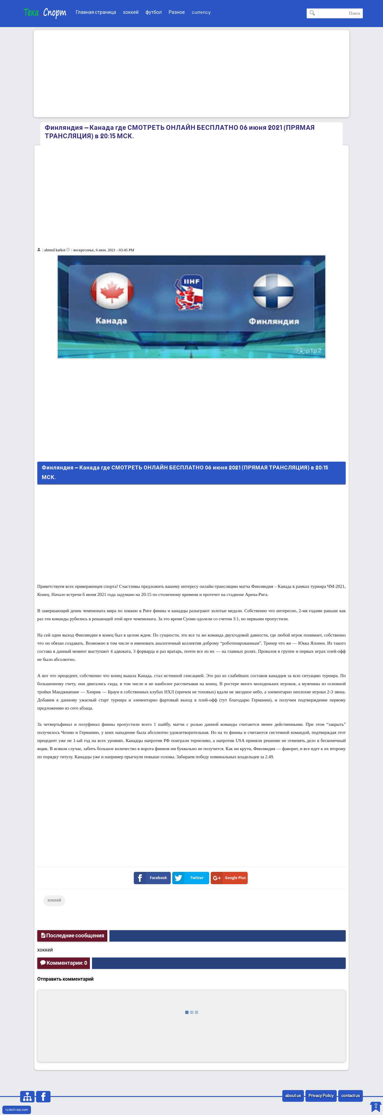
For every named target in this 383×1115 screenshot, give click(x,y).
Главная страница (96, 12)
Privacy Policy (321, 1096)
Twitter (189, 878)
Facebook (151, 878)
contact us (350, 1096)
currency (201, 12)
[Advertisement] (191, 74)
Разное (177, 12)
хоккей (131, 12)
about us (293, 1096)
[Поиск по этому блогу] (335, 13)
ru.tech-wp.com (16, 1110)
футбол (154, 12)
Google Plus (229, 878)
